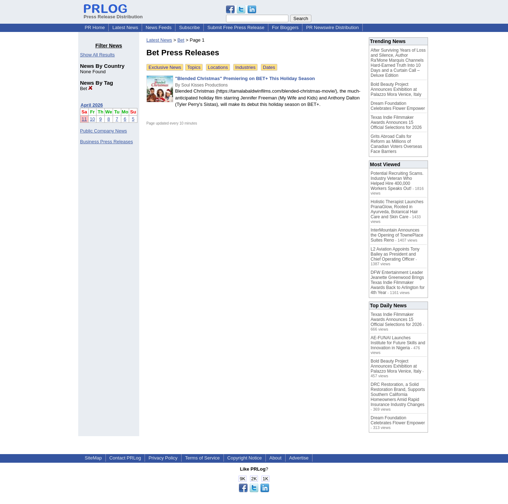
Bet (86, 88)
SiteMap (93, 458)
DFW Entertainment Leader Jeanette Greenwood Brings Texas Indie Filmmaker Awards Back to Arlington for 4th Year (398, 282)
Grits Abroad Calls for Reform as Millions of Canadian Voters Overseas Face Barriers (396, 144)
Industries (245, 67)
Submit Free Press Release (235, 27)
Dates (269, 67)
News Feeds (158, 27)
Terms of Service (202, 458)
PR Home (95, 27)
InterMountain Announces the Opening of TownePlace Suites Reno (397, 235)
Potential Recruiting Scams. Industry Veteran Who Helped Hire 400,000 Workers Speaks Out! (397, 181)
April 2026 (92, 105)
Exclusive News (165, 67)
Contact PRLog (125, 458)
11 (84, 119)
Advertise (299, 458)
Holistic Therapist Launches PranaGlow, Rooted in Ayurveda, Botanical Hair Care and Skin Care (397, 209)
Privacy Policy (163, 458)
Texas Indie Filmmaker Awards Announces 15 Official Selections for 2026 (396, 122)
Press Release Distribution (113, 14)
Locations (218, 67)
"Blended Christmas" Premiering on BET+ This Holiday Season (245, 78)
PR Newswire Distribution (332, 27)
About (275, 458)
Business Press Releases (106, 141)
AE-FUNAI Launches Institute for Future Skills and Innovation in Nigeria (398, 342)
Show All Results (97, 54)
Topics (194, 67)
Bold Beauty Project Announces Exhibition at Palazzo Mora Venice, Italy (396, 89)
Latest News (125, 27)
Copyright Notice (244, 458)
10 (92, 119)
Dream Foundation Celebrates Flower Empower (398, 106)
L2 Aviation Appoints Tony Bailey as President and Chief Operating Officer (395, 254)
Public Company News (103, 131)
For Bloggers (285, 27)
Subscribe (189, 27)
